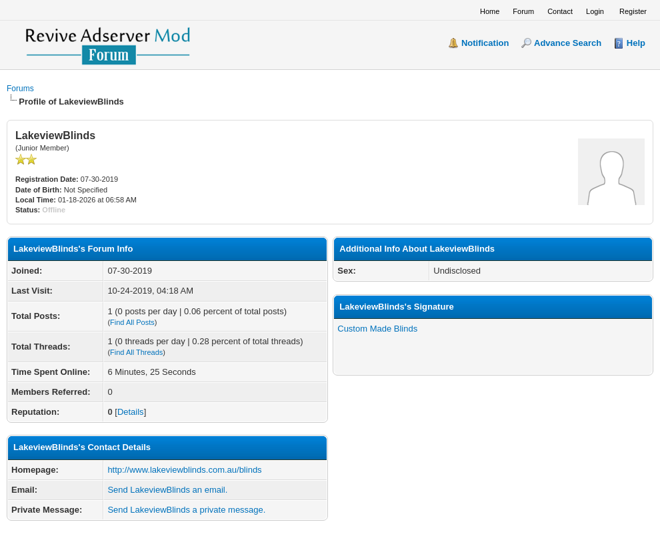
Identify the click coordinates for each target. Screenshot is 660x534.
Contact (560, 11)
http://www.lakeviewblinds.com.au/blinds (184, 470)
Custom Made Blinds (377, 329)
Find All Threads (136, 352)
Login (595, 11)
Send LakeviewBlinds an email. (167, 490)
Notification (485, 43)
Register (633, 11)
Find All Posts (132, 322)
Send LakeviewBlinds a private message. (186, 510)
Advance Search (567, 43)
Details (130, 412)
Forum (523, 11)
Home (489, 11)
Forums (20, 88)
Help (636, 43)
